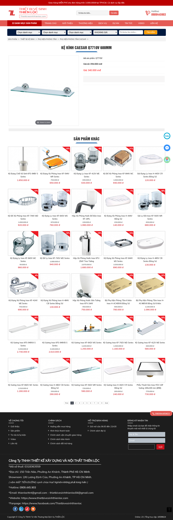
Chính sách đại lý (98, 430)
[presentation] (141, 447)
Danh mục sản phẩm (24, 23)
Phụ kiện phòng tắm (47, 39)
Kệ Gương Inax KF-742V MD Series (118, 342)
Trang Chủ (50, 23)
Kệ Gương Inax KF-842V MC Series (23, 385)
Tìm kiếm (114, 13)
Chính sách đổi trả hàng (61, 443)
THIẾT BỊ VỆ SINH (27, 39)
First (66, 403)
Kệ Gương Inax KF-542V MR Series (86, 385)
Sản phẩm (12, 39)
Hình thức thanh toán (60, 430)
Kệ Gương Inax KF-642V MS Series (86, 342)
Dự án (116, 23)
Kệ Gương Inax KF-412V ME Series (150, 342)
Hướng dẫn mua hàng (60, 426)
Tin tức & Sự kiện (18, 435)
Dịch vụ (102, 23)
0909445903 (161, 413)
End (106, 403)
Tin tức (128, 23)
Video (141, 23)
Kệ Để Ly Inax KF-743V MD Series (55, 258)
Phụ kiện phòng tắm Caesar (73, 39)
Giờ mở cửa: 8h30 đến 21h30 (103, 426)
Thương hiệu (86, 23)
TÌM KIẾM (151, 32)
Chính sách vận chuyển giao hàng (65, 435)
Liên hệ (154, 23)
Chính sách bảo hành (60, 439)
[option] (44, 91)
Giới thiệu (67, 23)
